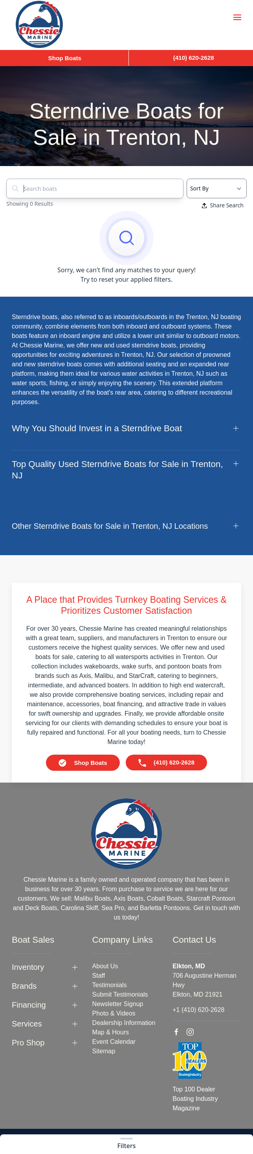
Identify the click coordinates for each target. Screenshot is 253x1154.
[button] (237, 17)
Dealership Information (124, 1022)
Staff (98, 975)
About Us (105, 966)
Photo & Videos (114, 1013)
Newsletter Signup (117, 1004)
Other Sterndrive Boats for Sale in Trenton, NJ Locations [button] (110, 526)
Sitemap (104, 1051)
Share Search (223, 205)
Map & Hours (110, 1032)
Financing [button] (29, 1005)
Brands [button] (24, 986)
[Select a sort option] (217, 188)
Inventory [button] (28, 967)
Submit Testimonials (120, 994)
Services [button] (27, 1023)
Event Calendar (114, 1041)
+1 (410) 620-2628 (198, 1009)
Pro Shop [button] (28, 1042)
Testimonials (109, 985)
